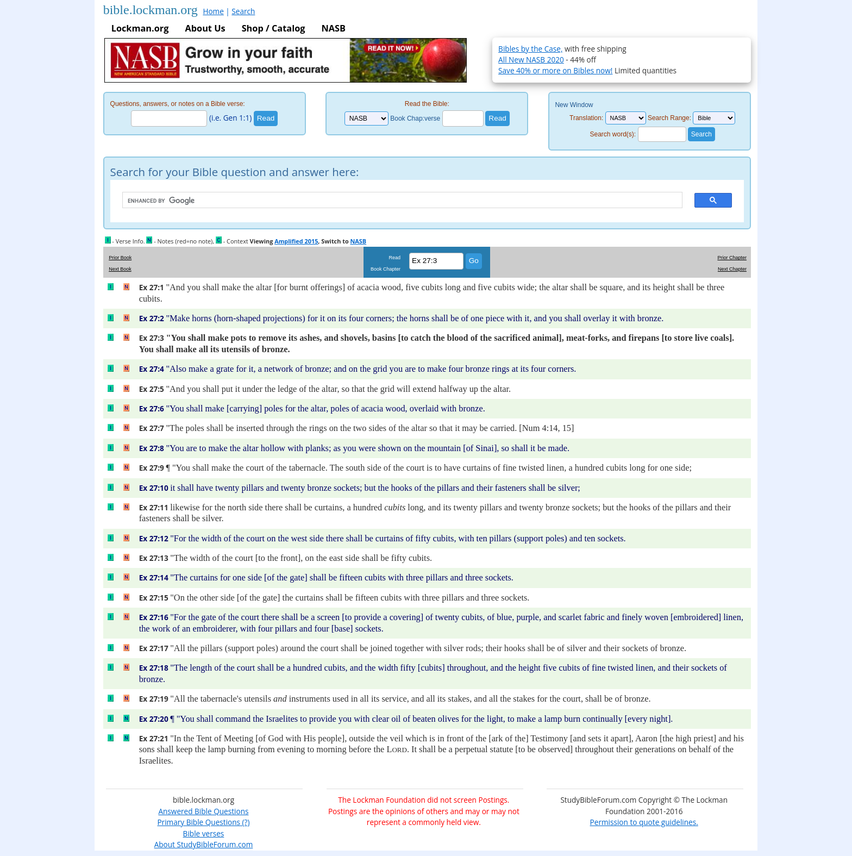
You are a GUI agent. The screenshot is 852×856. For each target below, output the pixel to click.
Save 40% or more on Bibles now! (555, 70)
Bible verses (203, 833)
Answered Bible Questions (203, 811)
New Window (574, 105)
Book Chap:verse (415, 118)
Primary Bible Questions (198, 822)
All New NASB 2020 (531, 59)
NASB (333, 28)
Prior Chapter (732, 257)
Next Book (120, 269)
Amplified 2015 (296, 241)
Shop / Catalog (273, 28)
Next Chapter (732, 269)
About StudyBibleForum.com (203, 844)
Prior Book (120, 257)
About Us (205, 28)
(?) (244, 822)
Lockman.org (140, 28)
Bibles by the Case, (530, 48)
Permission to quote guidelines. (644, 822)
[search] (397, 200)
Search (243, 11)
